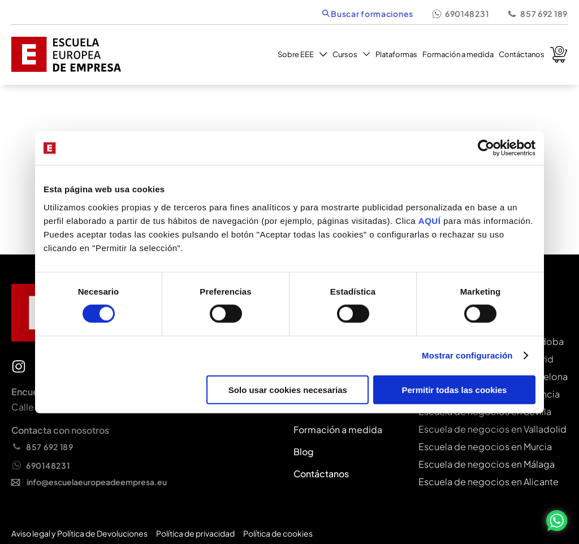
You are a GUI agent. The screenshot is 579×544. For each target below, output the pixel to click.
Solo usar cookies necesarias (287, 389)
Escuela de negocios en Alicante (488, 481)
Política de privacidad (195, 533)
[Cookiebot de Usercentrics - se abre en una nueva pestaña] (486, 148)
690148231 (460, 13)
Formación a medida (458, 54)
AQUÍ (430, 220)
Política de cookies (278, 533)
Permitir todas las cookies (454, 389)
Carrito (559, 54)
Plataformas (396, 54)
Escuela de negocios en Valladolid (492, 429)
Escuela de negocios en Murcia (485, 446)
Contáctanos (522, 54)
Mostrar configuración (467, 355)
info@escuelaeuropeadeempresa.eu (89, 482)
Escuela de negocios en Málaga (486, 464)
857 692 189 (537, 13)
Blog (303, 451)
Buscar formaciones (367, 13)
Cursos (351, 54)
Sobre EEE (302, 54)
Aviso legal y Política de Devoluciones (79, 533)
